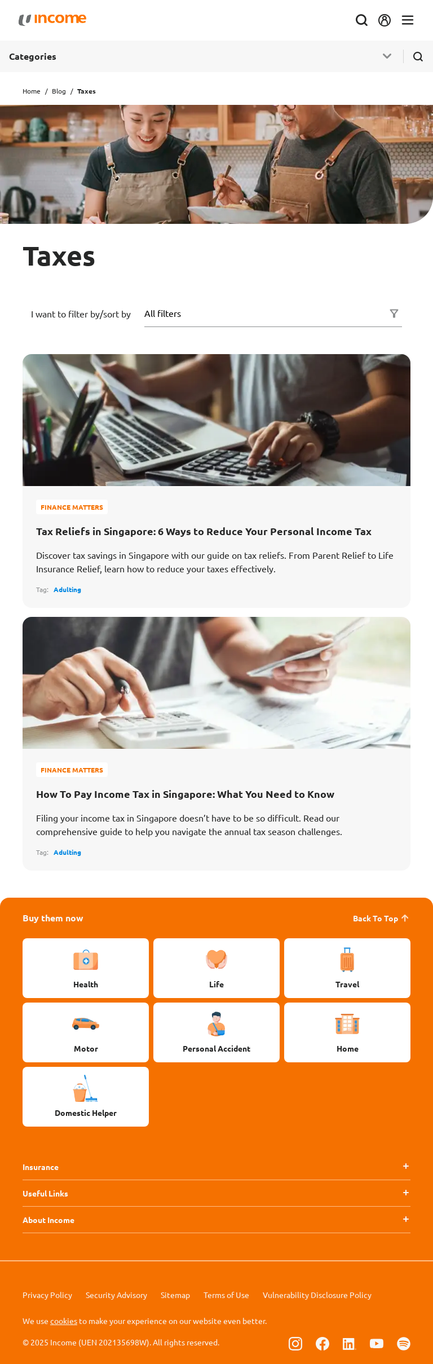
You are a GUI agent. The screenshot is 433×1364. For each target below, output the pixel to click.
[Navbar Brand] (56, 20)
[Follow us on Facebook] (322, 1343)
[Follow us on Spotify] (403, 1343)
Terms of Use (226, 1295)
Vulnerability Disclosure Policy (317, 1295)
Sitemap (175, 1295)
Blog (59, 90)
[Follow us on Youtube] (376, 1343)
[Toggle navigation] (403, 21)
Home (32, 90)
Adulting (67, 589)
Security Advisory (116, 1295)
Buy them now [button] (53, 918)
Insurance (41, 1167)
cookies (63, 1321)
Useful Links (45, 1193)
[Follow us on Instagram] (295, 1343)
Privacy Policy (47, 1295)
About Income (48, 1220)
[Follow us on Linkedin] (349, 1343)
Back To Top (381, 918)
